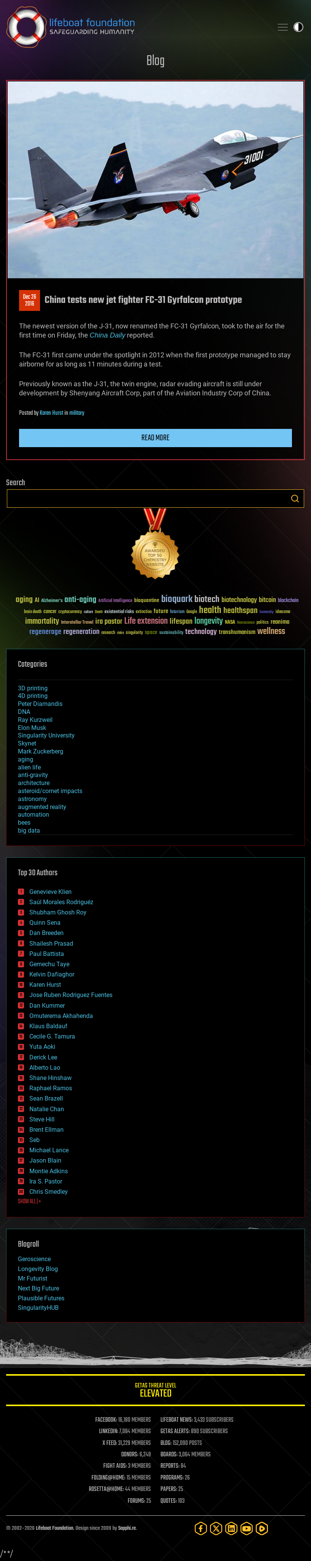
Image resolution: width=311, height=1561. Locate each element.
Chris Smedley (48, 1191)
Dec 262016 (29, 300)
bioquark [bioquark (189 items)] (176, 599)
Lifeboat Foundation (54, 1528)
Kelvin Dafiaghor (51, 974)
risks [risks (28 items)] (120, 633)
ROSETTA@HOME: (106, 1489)
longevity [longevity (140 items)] (208, 621)
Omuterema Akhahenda (61, 1015)
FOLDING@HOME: (108, 1478)
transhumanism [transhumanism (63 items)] (237, 632)
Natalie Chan (46, 1109)
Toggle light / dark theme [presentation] (298, 27)
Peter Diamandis (40, 703)
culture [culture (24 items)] (88, 612)
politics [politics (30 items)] (262, 622)
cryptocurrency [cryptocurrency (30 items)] (70, 612)
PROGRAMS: (172, 1478)
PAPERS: (168, 1489)
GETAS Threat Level (155, 1391)
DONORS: (129, 1455)
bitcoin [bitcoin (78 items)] (267, 600)
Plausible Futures (41, 1298)
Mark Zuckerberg (40, 751)
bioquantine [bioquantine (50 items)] (146, 600)
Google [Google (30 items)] (191, 612)
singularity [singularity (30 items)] (134, 633)
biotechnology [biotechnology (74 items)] (239, 600)
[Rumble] (262, 1528)
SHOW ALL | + (29, 1202)
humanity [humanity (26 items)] (267, 612)
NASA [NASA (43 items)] (230, 623)
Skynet (27, 743)
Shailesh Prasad (51, 943)
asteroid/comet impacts (50, 791)
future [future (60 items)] (161, 611)
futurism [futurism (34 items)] (177, 612)
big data (29, 830)
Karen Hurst (51, 413)
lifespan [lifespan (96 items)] (181, 621)
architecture (34, 783)
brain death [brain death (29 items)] (33, 612)
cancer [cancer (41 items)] (49, 612)
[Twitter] (216, 1528)
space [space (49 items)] (151, 632)
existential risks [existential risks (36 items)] (119, 612)
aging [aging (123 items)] (24, 600)
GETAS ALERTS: (175, 1432)
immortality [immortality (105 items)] (42, 621)
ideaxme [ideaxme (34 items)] (283, 612)
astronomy (32, 799)
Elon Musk (32, 727)
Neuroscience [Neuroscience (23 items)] (246, 623)
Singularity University (46, 735)
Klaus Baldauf (48, 1026)
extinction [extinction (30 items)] (144, 612)
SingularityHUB (38, 1307)
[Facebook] (201, 1528)
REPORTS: (170, 1466)
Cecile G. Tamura (52, 1036)
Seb (34, 1140)
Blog (155, 61)
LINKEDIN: (108, 1432)
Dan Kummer (47, 1005)
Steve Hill (42, 1119)
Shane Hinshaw (50, 1078)
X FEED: (110, 1443)
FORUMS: (136, 1501)
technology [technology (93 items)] (201, 632)
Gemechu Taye (49, 964)
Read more (155, 438)
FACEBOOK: (106, 1420)
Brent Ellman (46, 1129)
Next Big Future (38, 1288)
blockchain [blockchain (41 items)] (288, 601)
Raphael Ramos (50, 1088)
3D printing (33, 688)
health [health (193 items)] (210, 610)
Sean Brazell (46, 1098)
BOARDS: (169, 1455)
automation (33, 814)
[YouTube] (246, 1528)
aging (25, 759)
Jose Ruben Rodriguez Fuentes (70, 995)
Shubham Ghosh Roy (58, 912)
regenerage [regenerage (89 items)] (45, 632)
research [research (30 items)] (108, 633)
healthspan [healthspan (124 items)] (240, 611)
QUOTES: (168, 1501)
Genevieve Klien (50, 891)
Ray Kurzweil (35, 719)
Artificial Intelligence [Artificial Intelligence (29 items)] (115, 601)
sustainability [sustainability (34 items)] (171, 633)
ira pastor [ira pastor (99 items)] (108, 621)
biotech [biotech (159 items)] (207, 599)
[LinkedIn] (231, 1528)
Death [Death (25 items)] (99, 612)
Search (295, 498)
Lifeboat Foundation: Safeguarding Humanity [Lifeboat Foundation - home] (136, 27)
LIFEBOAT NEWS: (176, 1420)
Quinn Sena (45, 922)
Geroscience (34, 1259)
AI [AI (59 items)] (37, 600)
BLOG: (166, 1443)
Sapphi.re (127, 1528)
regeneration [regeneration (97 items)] (81, 632)
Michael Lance (49, 1150)
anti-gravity (33, 775)
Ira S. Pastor (45, 1181)
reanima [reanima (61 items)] (280, 622)
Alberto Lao (44, 1067)
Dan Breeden (46, 933)
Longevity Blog (38, 1269)
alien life (29, 767)
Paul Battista (46, 953)
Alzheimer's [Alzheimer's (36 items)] (52, 601)
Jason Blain (45, 1160)
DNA (24, 711)
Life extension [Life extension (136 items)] (146, 621)
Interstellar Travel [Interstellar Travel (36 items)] (77, 623)
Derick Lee (43, 1057)
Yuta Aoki (42, 1046)
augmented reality (42, 807)
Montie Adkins (48, 1171)
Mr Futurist (32, 1278)
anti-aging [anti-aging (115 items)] (80, 600)
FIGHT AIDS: (115, 1466)
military (76, 413)
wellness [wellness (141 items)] (271, 632)
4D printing (33, 695)
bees (24, 822)
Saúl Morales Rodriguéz (61, 902)
